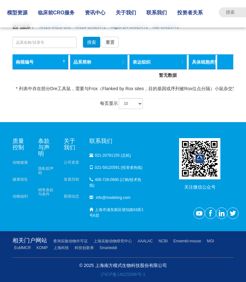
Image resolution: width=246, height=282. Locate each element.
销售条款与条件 (45, 192)
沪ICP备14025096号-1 (123, 274)
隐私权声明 (45, 170)
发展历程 (71, 179)
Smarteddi (108, 248)
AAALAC (145, 241)
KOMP (42, 248)
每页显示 (121, 103)
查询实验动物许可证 (70, 241)
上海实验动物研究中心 (113, 241)
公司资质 (71, 162)
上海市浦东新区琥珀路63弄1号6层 (116, 213)
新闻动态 (71, 196)
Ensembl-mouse (187, 241)
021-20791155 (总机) (110, 155)
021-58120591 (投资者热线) (116, 167)
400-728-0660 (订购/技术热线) (115, 182)
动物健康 (20, 162)
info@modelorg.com (109, 197)
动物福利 (20, 196)
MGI (210, 241)
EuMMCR (22, 248)
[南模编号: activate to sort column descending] (40, 62)
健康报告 (20, 179)
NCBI (163, 241)
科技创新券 (84, 248)
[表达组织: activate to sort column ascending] (157, 62)
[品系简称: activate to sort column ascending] (98, 62)
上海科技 (61, 248)
